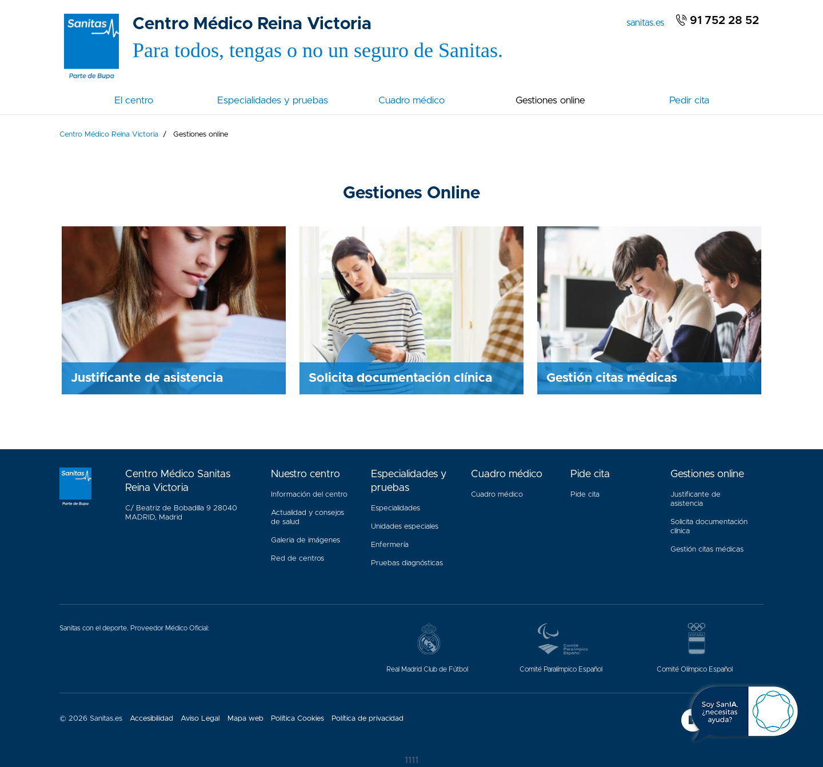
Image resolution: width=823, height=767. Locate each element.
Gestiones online (550, 100)
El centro (133, 100)
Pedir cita (689, 100)
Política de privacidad (367, 718)
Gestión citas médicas (709, 547)
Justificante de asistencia (695, 499)
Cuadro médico (411, 100)
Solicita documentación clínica (709, 526)
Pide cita (585, 494)
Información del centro (309, 494)
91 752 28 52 (717, 20)
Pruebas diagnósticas (407, 563)
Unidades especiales (404, 526)
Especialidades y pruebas (272, 100)
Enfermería (390, 545)
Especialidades (395, 508)
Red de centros (297, 558)
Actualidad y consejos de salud (307, 517)
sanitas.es (647, 21)
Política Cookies (297, 718)
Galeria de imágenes (305, 540)
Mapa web (245, 718)
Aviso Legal (200, 718)
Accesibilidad (151, 718)
